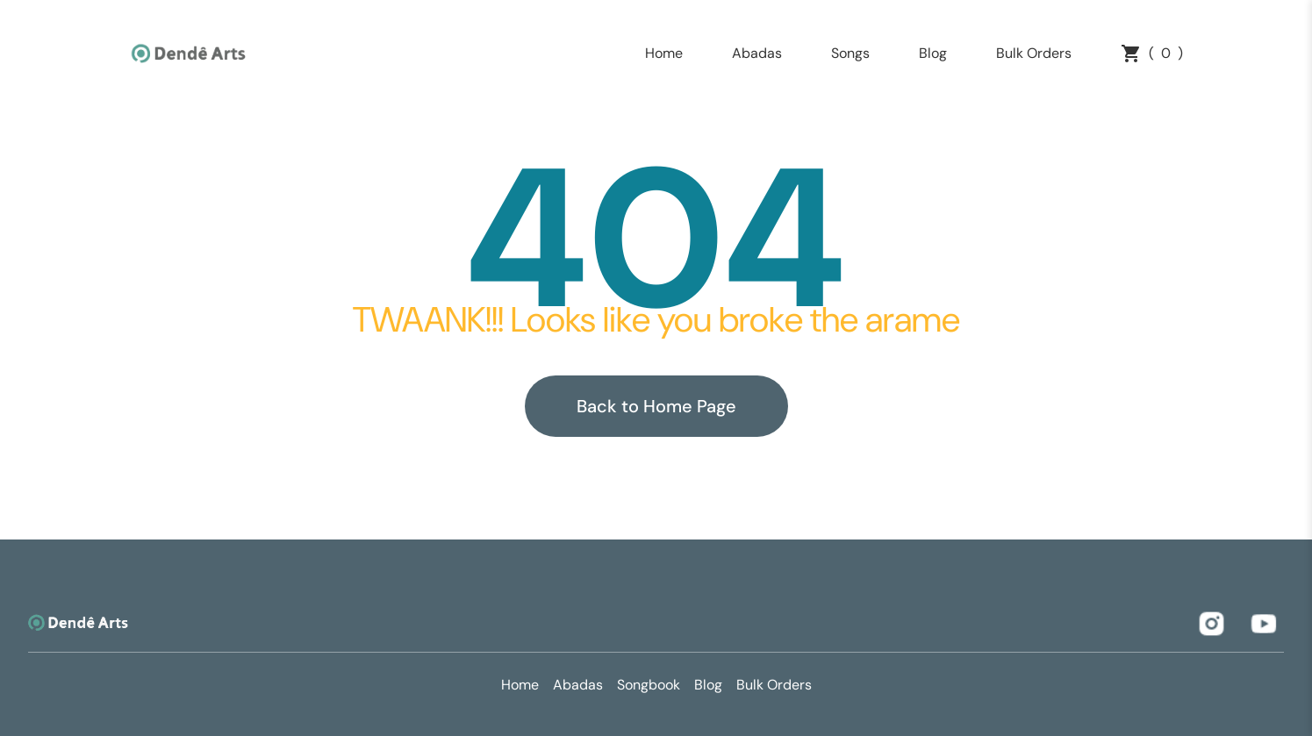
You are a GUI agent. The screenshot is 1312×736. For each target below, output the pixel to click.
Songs (850, 53)
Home (664, 53)
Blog (933, 53)
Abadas (757, 53)
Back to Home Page (656, 406)
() (1152, 53)
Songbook (648, 684)
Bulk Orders (1034, 53)
